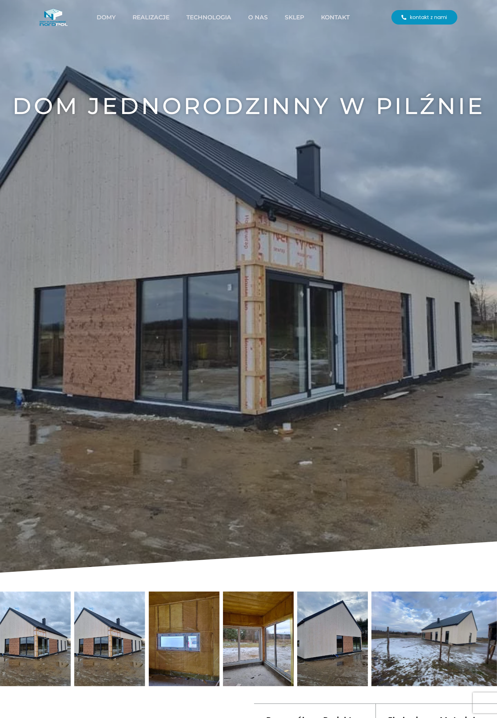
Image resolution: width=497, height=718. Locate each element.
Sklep (294, 17)
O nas (258, 17)
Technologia (208, 17)
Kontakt (335, 17)
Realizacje (151, 17)
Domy (106, 17)
